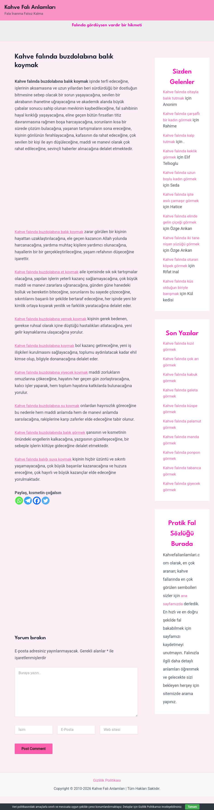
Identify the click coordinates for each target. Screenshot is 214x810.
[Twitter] (46, 514)
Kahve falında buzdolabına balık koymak (51, 231)
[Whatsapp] (19, 514)
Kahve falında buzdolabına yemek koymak (52, 325)
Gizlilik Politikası (107, 793)
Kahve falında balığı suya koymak (45, 472)
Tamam (192, 806)
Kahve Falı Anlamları (30, 7)
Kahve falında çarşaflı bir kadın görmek (178, 119)
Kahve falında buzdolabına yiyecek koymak (53, 378)
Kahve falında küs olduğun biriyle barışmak (179, 290)
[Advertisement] (76, 190)
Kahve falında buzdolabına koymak (46, 352)
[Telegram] (28, 514)
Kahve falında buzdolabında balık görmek (52, 445)
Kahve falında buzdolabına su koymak (49, 412)
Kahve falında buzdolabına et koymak (48, 271)
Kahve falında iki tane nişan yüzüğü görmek (179, 241)
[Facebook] (37, 514)
